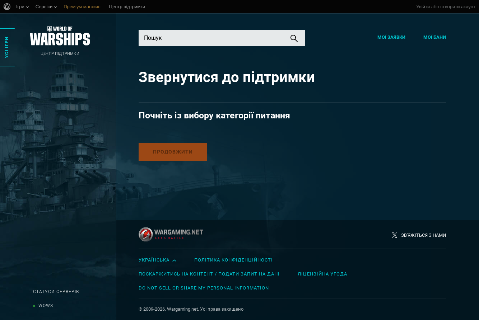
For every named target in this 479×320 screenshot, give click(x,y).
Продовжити (173, 152)
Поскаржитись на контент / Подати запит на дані (209, 274)
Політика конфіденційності (233, 260)
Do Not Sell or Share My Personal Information (204, 288)
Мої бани (434, 37)
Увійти (423, 6)
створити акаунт (457, 6)
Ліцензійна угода (322, 274)
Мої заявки (391, 37)
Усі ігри (6, 47)
